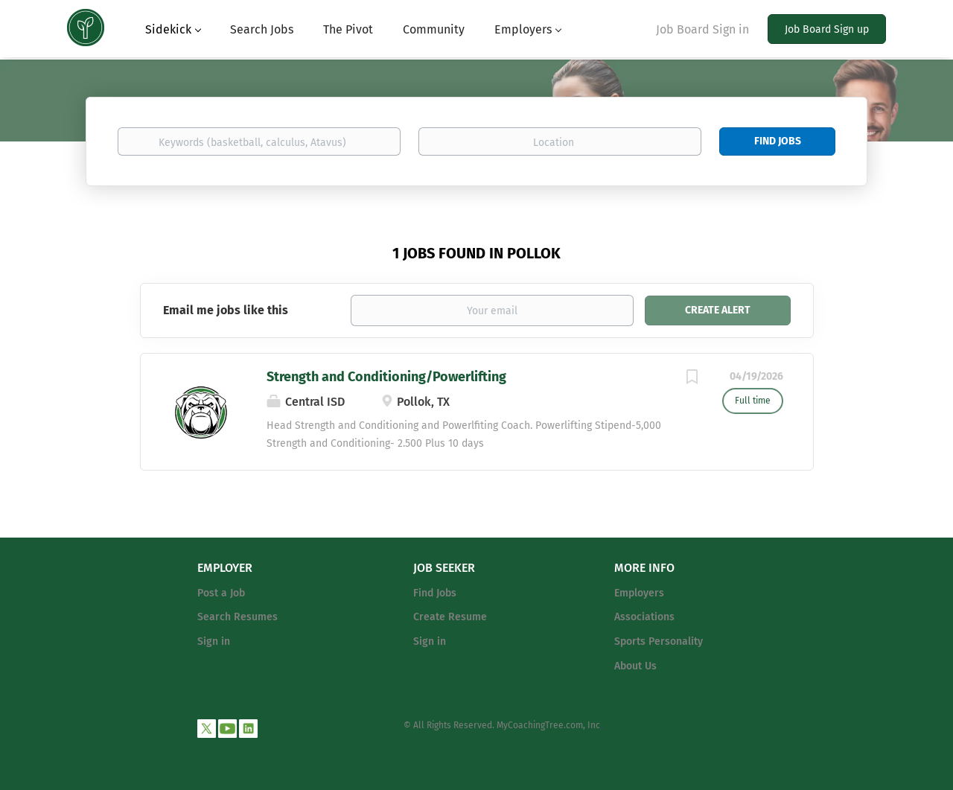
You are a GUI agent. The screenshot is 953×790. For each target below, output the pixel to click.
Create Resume (450, 617)
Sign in (213, 641)
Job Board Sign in (702, 29)
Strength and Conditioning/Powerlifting (386, 377)
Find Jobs (777, 141)
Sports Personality (658, 641)
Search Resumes (237, 617)
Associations (644, 617)
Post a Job (221, 593)
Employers (639, 593)
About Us (635, 666)
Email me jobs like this (225, 310)
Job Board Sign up (827, 29)
